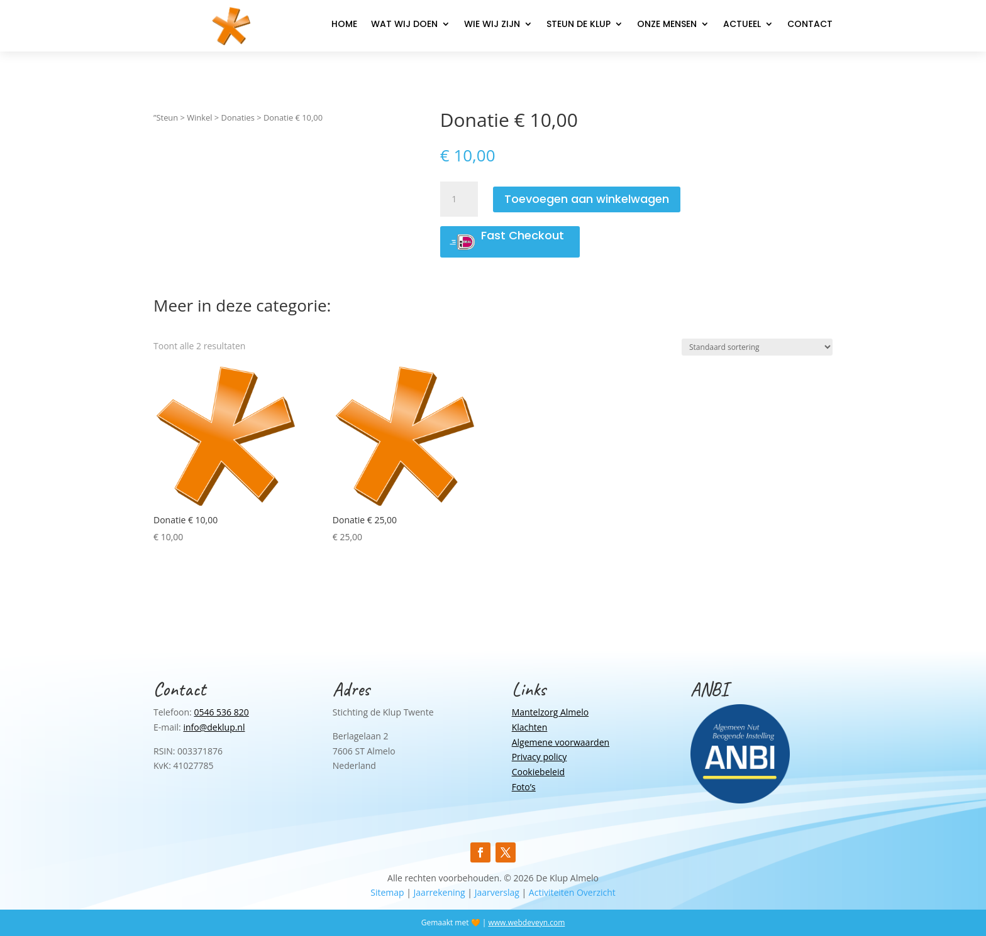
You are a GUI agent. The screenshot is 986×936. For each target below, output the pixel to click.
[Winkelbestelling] (757, 347)
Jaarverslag (497, 892)
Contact (810, 24)
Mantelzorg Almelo (550, 712)
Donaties (238, 117)
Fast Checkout (522, 235)
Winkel (199, 117)
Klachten (530, 727)
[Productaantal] (459, 199)
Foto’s (524, 787)
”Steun (165, 117)
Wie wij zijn (492, 24)
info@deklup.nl (214, 727)
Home (344, 24)
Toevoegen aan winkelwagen (586, 199)
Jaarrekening (439, 892)
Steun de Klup (578, 24)
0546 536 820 (221, 712)
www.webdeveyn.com (526, 922)
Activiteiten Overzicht (572, 892)
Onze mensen (667, 24)
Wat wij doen (404, 24)
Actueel (742, 24)
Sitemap (387, 892)
